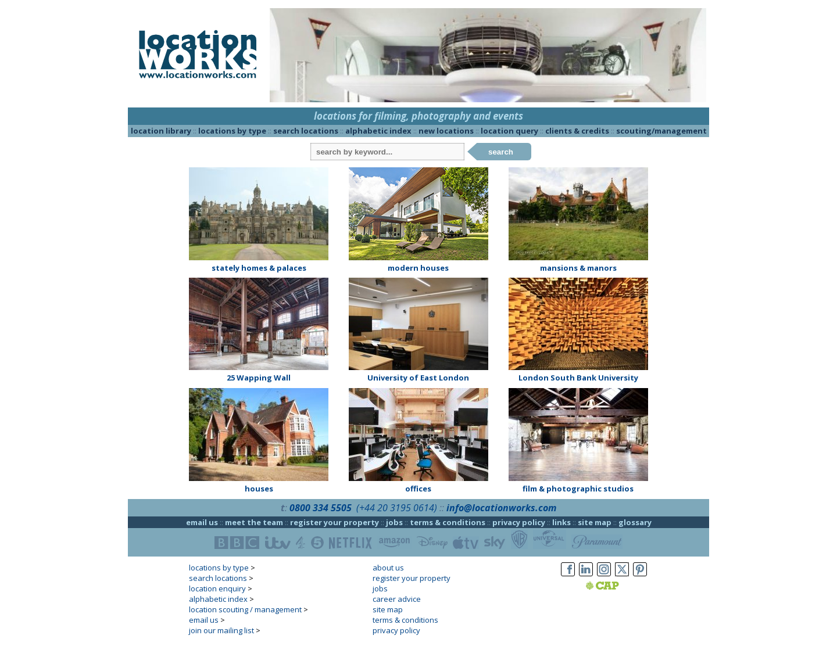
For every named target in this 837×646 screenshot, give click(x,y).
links (561, 522)
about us (388, 567)
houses (259, 488)
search (500, 152)
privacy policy (518, 522)
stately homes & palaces (259, 268)
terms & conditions (447, 522)
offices (418, 488)
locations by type (232, 130)
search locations (305, 130)
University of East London (418, 377)
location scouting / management (245, 609)
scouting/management (661, 130)
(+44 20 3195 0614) (396, 507)
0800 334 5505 (320, 507)
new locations (446, 130)
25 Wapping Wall (259, 377)
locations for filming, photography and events (418, 116)
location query (509, 130)
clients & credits (577, 130)
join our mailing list (221, 630)
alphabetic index (378, 130)
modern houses (418, 268)
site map (594, 522)
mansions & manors (578, 268)
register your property (334, 522)
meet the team (254, 522)
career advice (397, 599)
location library (161, 130)
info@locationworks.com (501, 507)
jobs (394, 522)
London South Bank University (578, 377)
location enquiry (217, 588)
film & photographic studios (578, 488)
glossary (635, 522)
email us (202, 522)
